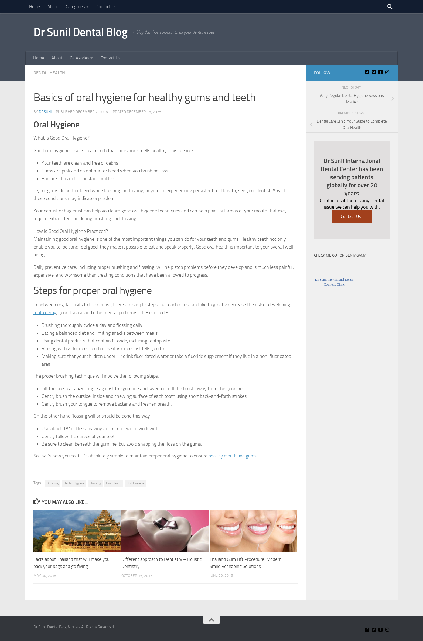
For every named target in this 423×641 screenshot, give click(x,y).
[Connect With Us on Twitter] (373, 72)
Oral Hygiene (135, 483)
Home (34, 6)
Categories (75, 6)
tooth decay (45, 313)
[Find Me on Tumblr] (380, 72)
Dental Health (49, 72)
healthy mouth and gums (234, 456)
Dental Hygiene (74, 483)
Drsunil (46, 112)
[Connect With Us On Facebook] (367, 72)
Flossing (95, 483)
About (52, 6)
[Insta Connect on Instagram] (387, 72)
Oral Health (113, 483)
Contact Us (106, 6)
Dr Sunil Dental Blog (80, 32)
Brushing (53, 483)
